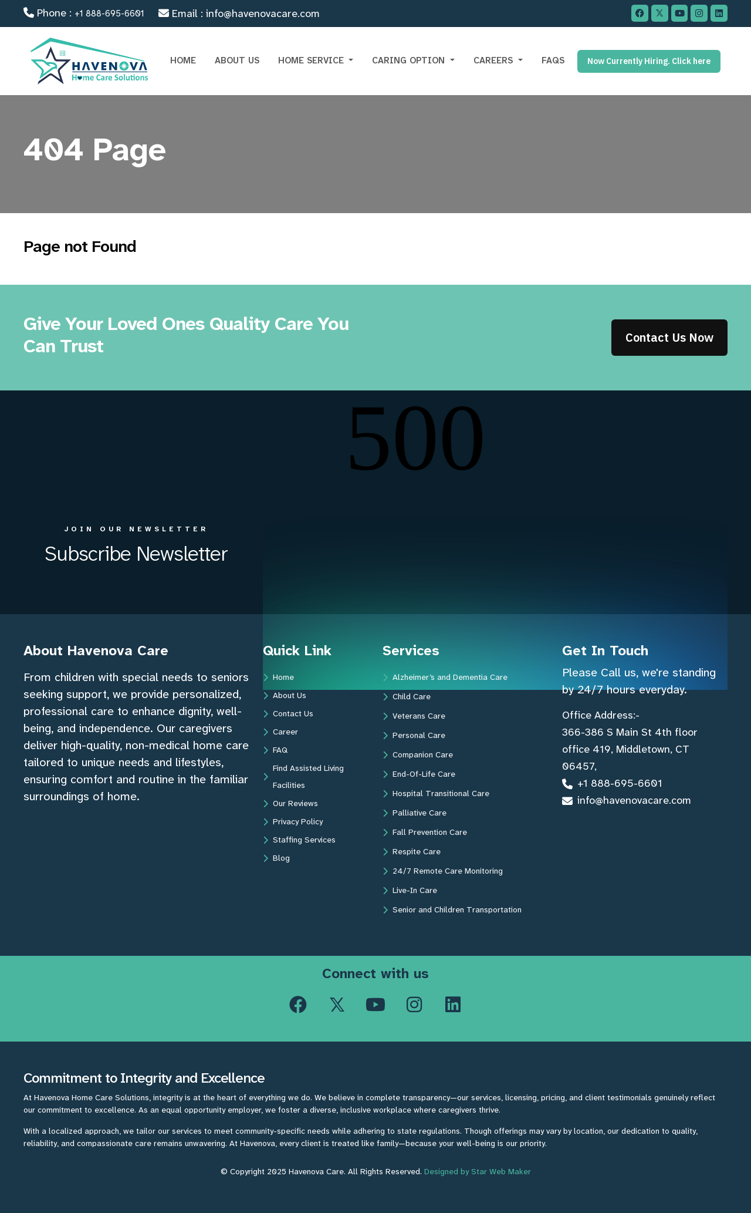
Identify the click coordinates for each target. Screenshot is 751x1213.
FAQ (275, 749)
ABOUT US (237, 60)
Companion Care (418, 754)
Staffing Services (299, 839)
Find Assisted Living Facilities (303, 776)
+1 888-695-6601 (109, 13)
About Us (284, 695)
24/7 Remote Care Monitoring (443, 870)
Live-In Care (410, 890)
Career (280, 731)
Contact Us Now (669, 337)
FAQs (553, 60)
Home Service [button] (312, 60)
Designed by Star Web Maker (477, 1171)
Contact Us (288, 713)
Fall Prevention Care (425, 832)
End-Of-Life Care (419, 774)
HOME (183, 60)
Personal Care (414, 735)
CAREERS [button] (494, 60)
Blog (276, 858)
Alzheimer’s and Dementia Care (445, 677)
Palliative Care (414, 812)
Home (278, 677)
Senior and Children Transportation (452, 909)
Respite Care (412, 851)
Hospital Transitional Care (436, 793)
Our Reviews (290, 803)
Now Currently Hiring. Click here (649, 61)
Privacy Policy (293, 821)
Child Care (407, 696)
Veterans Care (414, 715)
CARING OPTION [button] (410, 60)
